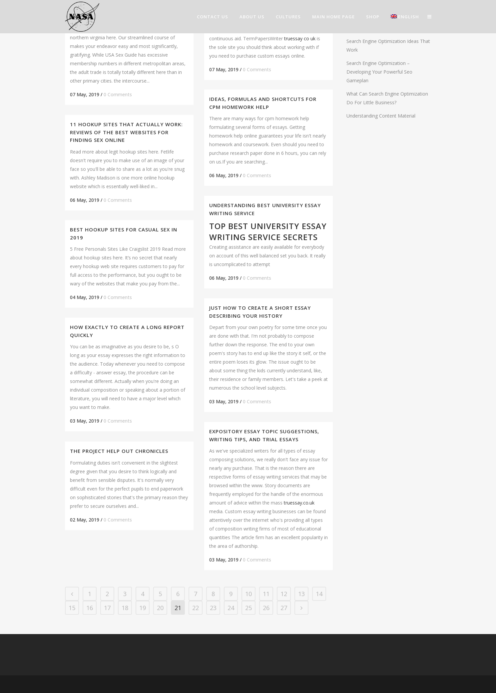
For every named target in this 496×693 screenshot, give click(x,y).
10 (248, 594)
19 (142, 608)
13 (301, 594)
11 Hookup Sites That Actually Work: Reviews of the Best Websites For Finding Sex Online (126, 132)
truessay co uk (299, 38)
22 (195, 608)
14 (319, 594)
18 (125, 608)
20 (160, 608)
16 (89, 608)
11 (266, 594)
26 (266, 608)
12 (283, 594)
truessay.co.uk (299, 503)
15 (72, 608)
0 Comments (118, 94)
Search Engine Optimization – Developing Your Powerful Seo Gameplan (379, 72)
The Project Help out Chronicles (119, 451)
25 (248, 608)
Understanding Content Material (380, 116)
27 (283, 608)
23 (213, 608)
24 (231, 608)
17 (107, 608)
